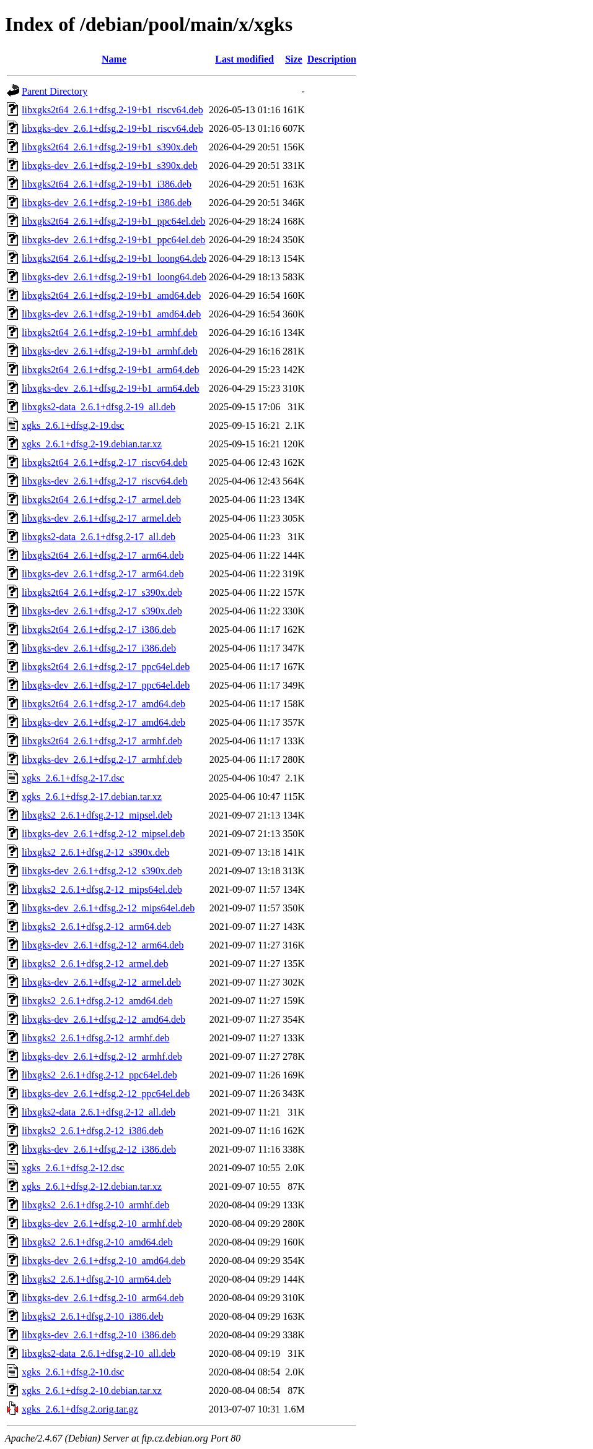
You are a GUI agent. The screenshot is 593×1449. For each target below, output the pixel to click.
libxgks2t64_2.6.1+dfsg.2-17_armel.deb (101, 499)
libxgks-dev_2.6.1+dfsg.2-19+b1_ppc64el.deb (113, 239)
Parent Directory (54, 91)
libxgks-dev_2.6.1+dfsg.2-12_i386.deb (99, 1149)
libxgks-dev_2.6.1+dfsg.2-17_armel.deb (101, 518)
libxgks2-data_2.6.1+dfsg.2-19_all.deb (98, 407)
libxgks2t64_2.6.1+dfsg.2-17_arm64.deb (102, 555)
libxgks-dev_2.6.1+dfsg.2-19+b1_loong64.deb (114, 277)
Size (293, 59)
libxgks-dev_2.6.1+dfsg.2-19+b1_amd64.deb (111, 314)
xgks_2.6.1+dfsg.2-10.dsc (73, 1372)
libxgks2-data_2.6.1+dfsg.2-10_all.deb (98, 1353)
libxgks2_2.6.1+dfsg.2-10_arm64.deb (96, 1279)
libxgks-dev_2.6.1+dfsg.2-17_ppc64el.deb (106, 685)
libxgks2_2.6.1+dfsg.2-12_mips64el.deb (102, 889)
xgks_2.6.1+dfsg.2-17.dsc (73, 778)
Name (114, 59)
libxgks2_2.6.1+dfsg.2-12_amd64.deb (97, 1000)
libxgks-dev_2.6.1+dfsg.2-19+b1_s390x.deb (110, 165)
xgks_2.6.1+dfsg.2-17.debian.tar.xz (92, 796)
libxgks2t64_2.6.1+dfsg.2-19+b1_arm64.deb (110, 369)
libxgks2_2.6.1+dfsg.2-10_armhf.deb (95, 1205)
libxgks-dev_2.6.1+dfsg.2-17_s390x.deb (102, 611)
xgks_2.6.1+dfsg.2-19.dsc (73, 425)
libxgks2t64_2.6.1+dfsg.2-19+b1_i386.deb (106, 184)
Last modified (244, 59)
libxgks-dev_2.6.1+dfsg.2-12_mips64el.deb (108, 908)
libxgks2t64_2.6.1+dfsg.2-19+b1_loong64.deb (114, 258)
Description (331, 59)
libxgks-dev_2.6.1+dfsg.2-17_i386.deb (99, 648)
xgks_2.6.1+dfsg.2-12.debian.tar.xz (92, 1186)
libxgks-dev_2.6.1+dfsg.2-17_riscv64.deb (105, 481)
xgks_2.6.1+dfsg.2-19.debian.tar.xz (92, 444)
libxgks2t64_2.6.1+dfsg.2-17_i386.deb (99, 629)
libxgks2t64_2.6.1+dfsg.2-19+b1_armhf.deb (110, 332)
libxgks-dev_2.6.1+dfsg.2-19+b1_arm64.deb (110, 388)
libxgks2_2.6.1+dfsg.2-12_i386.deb (93, 1130)
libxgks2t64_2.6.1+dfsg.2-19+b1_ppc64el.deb (113, 221)
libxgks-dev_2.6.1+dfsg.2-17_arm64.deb (102, 574)
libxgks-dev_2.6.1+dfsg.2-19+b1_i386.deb (106, 202)
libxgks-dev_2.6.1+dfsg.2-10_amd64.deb (103, 1260)
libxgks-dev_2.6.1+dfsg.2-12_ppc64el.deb (106, 1093)
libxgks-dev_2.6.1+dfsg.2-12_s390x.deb (102, 871)
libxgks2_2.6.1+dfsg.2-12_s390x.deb (95, 852)
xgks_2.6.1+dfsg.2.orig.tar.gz (80, 1409)
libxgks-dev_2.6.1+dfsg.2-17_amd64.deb (103, 722)
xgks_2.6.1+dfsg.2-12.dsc (73, 1168)
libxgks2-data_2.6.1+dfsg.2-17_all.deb (98, 536)
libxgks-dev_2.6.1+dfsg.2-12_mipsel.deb (103, 833)
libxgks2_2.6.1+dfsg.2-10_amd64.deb (97, 1242)
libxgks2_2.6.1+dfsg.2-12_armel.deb (95, 963)
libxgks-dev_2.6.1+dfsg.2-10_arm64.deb (102, 1297)
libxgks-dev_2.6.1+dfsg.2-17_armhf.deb (102, 759)
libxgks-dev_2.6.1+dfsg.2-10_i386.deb (99, 1335)
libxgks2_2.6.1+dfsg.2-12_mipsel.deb (97, 815)
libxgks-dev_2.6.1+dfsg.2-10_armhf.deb (102, 1223)
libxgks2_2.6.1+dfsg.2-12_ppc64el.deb (99, 1075)
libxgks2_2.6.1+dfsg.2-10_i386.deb (93, 1316)
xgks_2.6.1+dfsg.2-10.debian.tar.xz (92, 1390)
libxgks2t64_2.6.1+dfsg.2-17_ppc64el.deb (106, 666)
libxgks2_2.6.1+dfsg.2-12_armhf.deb (95, 1038)
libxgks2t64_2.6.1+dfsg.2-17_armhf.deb (102, 741)
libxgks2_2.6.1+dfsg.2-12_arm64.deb (96, 926)
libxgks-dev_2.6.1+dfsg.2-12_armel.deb (101, 982)
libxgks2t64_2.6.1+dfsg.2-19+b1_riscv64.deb (112, 110)
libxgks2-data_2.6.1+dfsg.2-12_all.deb (98, 1112)
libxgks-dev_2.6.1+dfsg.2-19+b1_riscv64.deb (112, 128)
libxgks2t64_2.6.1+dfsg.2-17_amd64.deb (103, 704)
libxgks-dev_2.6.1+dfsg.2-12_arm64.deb (102, 945)
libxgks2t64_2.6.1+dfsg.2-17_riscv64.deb (105, 462)
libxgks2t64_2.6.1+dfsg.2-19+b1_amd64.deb (111, 295)
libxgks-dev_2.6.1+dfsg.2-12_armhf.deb (102, 1056)
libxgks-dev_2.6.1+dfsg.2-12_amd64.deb (103, 1019)
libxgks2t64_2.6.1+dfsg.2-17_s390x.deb (102, 592)
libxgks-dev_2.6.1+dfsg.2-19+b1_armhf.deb (110, 351)
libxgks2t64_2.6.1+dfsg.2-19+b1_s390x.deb (110, 147)
